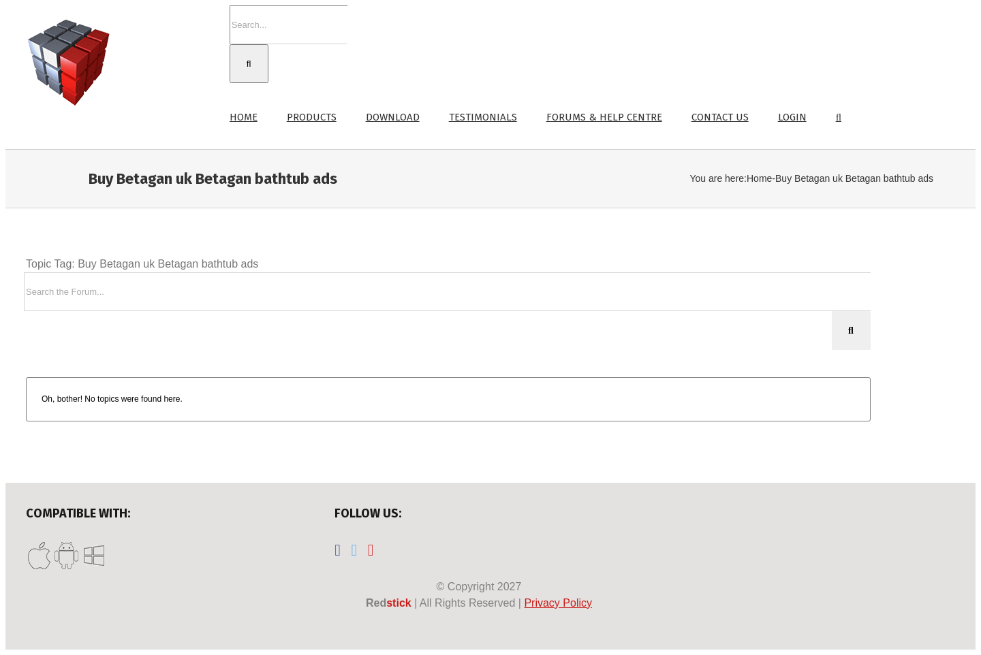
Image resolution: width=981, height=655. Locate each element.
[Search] (249, 63)
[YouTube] (371, 550)
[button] (838, 116)
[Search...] (288, 24)
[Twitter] (355, 550)
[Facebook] (337, 550)
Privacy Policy (558, 603)
